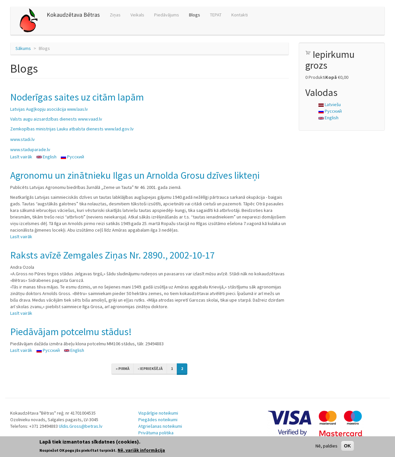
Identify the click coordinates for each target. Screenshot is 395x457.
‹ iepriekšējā (150, 368)
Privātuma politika (156, 433)
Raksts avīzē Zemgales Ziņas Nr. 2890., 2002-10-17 (112, 255)
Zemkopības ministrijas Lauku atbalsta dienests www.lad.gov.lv (72, 129)
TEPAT (215, 15)
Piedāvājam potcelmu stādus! (71, 331)
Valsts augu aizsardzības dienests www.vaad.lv (56, 119)
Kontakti (239, 15)
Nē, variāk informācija (141, 450)
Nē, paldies (326, 446)
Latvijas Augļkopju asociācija (49, 109)
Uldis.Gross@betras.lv (81, 426)
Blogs (194, 15)
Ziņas (115, 15)
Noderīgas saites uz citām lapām (77, 97)
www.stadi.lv (22, 139)
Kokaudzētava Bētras (73, 14)
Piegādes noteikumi (157, 420)
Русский (72, 157)
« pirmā (122, 368)
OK (347, 445)
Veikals (137, 15)
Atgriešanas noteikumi (160, 426)
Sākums (23, 48)
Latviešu (329, 104)
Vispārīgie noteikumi (158, 413)
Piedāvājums (166, 15)
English (46, 157)
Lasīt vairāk (21, 157)
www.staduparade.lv (30, 149)
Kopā (331, 77)
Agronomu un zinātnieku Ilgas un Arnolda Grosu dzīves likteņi (135, 175)
